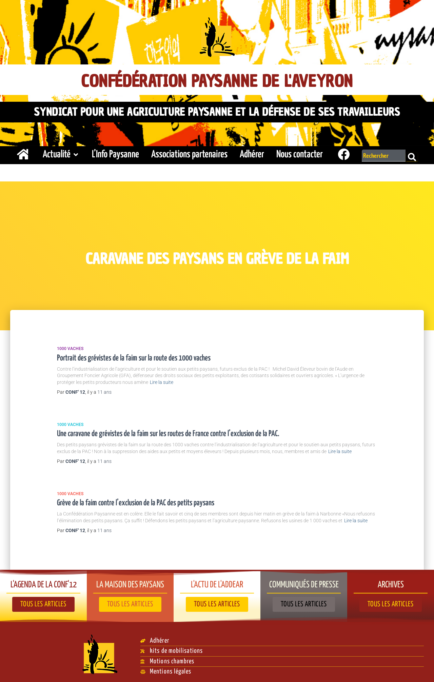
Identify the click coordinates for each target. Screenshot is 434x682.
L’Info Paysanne (115, 153)
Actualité (61, 153)
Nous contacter (299, 153)
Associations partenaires (189, 153)
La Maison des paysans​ (130, 582)
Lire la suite (161, 380)
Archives (390, 582)
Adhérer (252, 153)
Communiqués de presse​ (304, 582)
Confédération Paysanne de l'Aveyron (217, 80)
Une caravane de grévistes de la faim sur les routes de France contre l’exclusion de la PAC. (168, 432)
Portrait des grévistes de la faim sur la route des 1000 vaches (134, 356)
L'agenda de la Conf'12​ (43, 582)
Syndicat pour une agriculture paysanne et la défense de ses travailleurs (217, 111)
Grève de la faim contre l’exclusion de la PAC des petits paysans (135, 501)
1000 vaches (70, 347)
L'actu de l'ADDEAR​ (217, 582)
